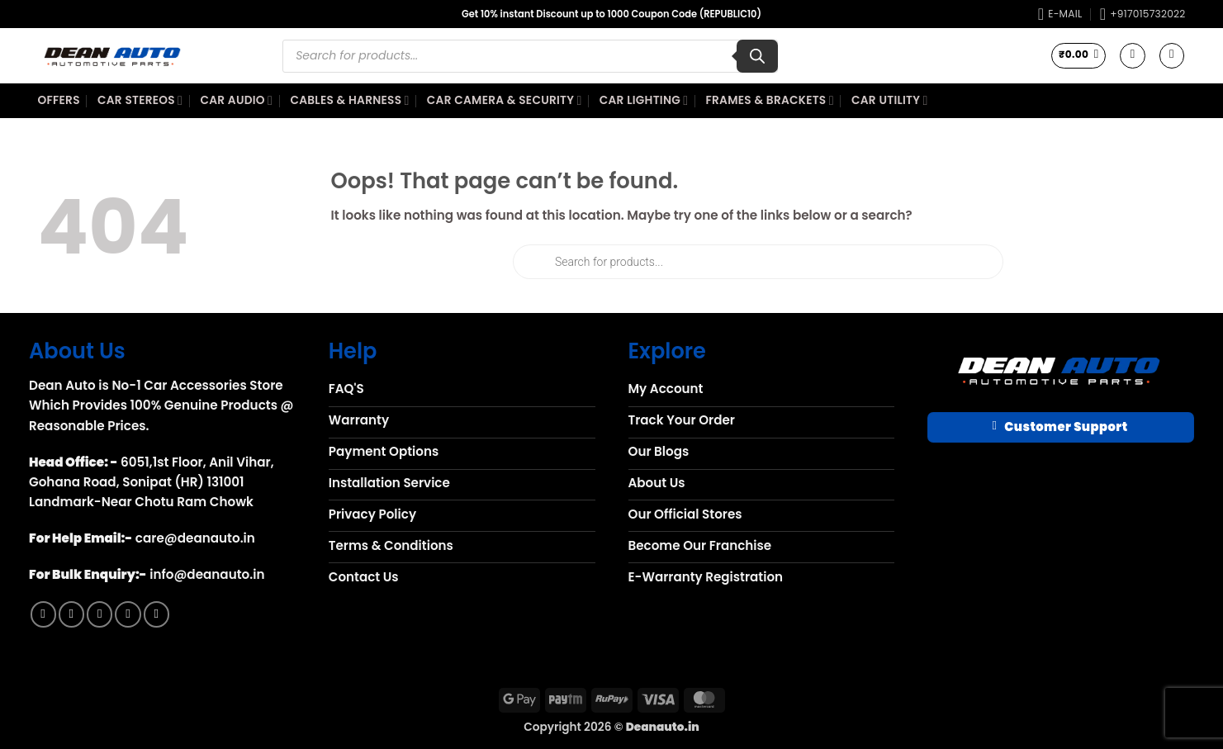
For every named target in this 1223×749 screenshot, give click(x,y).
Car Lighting (644, 100)
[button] (1078, 55)
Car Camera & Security (504, 100)
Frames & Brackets (770, 100)
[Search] (757, 56)
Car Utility (889, 100)
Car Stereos (140, 100)
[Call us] (127, 614)
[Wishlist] (1132, 55)
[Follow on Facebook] (43, 614)
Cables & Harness (349, 100)
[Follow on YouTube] (156, 614)
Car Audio (236, 100)
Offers (59, 100)
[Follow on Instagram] (71, 614)
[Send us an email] (99, 614)
